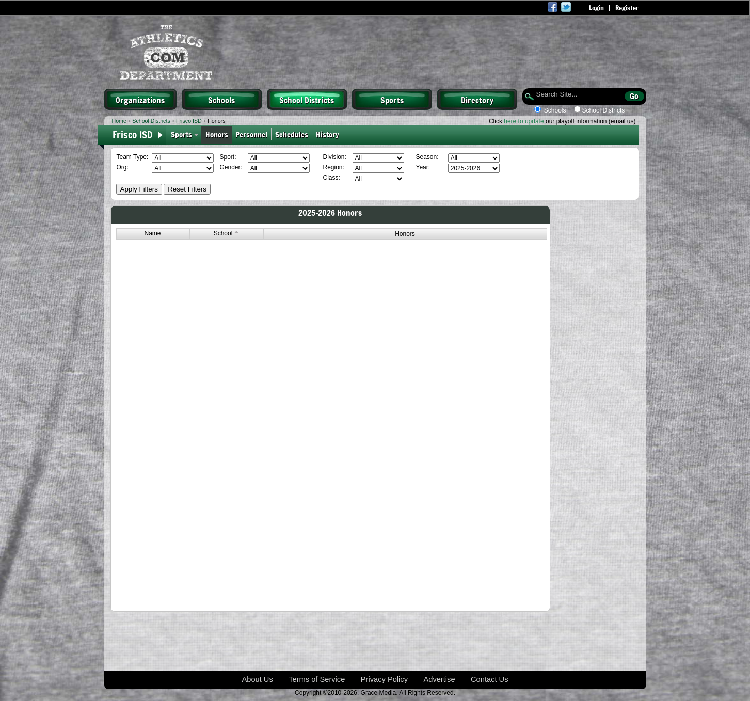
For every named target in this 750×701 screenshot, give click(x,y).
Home (119, 121)
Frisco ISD (189, 121)
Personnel (251, 134)
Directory (477, 99)
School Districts (306, 99)
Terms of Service (317, 679)
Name (152, 233)
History (328, 134)
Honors (216, 134)
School (226, 233)
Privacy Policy (384, 679)
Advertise (439, 679)
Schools (221, 99)
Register (627, 8)
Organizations (140, 99)
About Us (257, 679)
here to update (524, 121)
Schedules (291, 134)
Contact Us (489, 679)
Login (596, 8)
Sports (392, 99)
